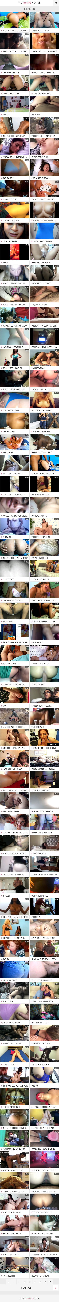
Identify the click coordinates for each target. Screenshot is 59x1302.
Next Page (39, 1287)
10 (50, 1282)
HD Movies (30, 2)
